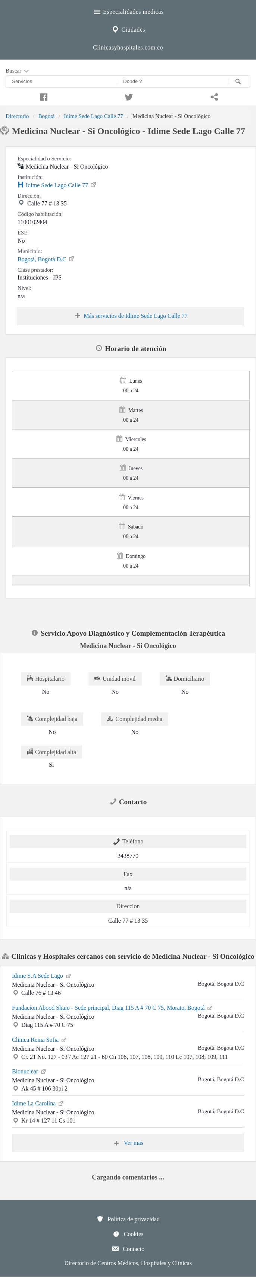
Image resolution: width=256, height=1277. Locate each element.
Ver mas (128, 1143)
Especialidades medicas (128, 11)
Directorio (17, 116)
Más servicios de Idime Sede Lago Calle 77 (131, 316)
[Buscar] (239, 81)
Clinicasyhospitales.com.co (128, 47)
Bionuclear (29, 1071)
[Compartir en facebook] (42, 96)
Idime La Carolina (38, 1103)
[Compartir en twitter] (128, 96)
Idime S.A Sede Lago (42, 975)
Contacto (128, 1248)
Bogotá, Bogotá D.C (46, 258)
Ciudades (128, 29)
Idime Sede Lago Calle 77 (93, 116)
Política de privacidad (128, 1219)
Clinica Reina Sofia (40, 1039)
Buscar (18, 71)
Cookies (128, 1234)
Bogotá (46, 116)
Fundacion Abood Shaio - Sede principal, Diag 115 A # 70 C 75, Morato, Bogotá (112, 1007)
